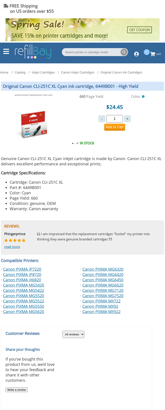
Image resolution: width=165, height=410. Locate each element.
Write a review (16, 389)
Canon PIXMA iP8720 (22, 274)
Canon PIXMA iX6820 (22, 279)
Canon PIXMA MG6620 (102, 285)
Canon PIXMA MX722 (101, 301)
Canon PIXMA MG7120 (102, 290)
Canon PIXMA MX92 (100, 306)
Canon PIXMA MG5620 (23, 311)
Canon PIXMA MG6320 (102, 269)
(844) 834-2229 (144, 8)
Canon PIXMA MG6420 (102, 274)
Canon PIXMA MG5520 (23, 295)
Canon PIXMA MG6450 (102, 279)
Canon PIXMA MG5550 (23, 306)
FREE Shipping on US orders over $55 (28, 8)
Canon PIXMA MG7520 (102, 295)
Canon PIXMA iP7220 (22, 269)
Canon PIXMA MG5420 (23, 285)
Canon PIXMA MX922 (101, 311)
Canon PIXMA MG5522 (23, 301)
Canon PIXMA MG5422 (23, 290)
